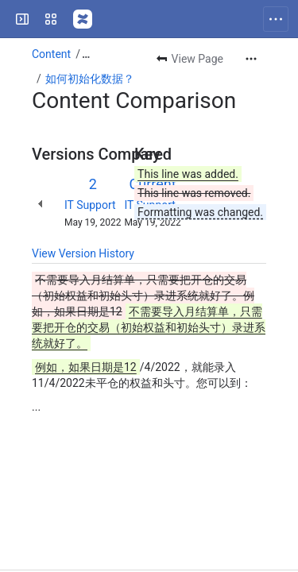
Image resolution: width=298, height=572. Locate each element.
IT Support (90, 205)
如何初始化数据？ (89, 78)
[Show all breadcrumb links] (86, 54)
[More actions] (251, 59)
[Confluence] (82, 19)
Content (51, 54)
